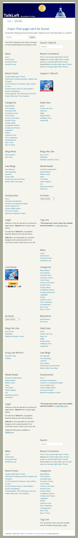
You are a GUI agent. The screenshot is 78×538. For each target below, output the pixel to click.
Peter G (43, 57)
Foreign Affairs (10, 123)
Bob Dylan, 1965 (61, 525)
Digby (42, 113)
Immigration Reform (12, 125)
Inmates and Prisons (12, 128)
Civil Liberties (10, 108)
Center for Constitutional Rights (16, 204)
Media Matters (45, 172)
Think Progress (45, 182)
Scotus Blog (9, 177)
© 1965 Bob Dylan (61, 226)
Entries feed (9, 59)
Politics (7, 133)
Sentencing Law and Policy (15, 179)
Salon (42, 177)
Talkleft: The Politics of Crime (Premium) (33, 533)
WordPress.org (10, 64)
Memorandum (10, 155)
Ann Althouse (10, 169)
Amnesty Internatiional (13, 201)
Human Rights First (12, 206)
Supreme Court (10, 135)
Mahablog (43, 157)
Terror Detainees (11, 138)
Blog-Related (10, 106)
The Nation (44, 179)
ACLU (7, 199)
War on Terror (10, 145)
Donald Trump (10, 120)
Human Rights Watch (13, 208)
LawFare (8, 174)
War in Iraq (9, 142)
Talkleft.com (9, 432)
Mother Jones (45, 174)
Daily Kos (43, 111)
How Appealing (10, 172)
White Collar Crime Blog (14, 182)
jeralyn (42, 62)
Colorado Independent (48, 169)
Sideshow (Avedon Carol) (49, 160)
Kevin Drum (44, 155)
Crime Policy (9, 116)
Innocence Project (11, 211)
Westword (43, 189)
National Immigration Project (15, 213)
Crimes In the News (12, 118)
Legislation (9, 130)
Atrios (42, 106)
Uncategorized (10, 140)
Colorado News (10, 111)
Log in (7, 57)
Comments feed (11, 62)
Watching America (46, 186)
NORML (8, 358)
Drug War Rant (10, 356)
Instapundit (44, 120)
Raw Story (9, 157)
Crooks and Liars (46, 108)
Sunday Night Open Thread (58, 57)
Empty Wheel (45, 116)
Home (10, 21)
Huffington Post (45, 118)
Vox (41, 184)
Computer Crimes (11, 113)
